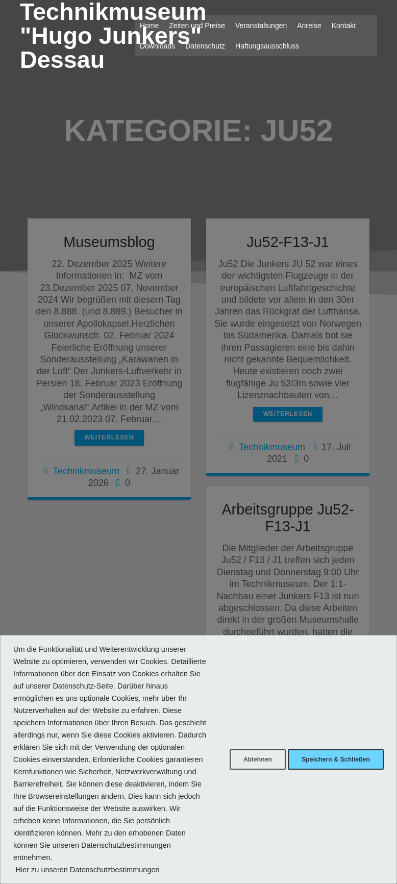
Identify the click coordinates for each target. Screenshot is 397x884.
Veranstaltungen (261, 25)
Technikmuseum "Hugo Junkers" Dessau (113, 35)
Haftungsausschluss (267, 46)
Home (149, 25)
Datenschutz (205, 46)
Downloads (157, 46)
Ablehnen (242, 747)
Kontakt (344, 25)
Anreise (309, 25)
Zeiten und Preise (197, 25)
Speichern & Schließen (330, 747)
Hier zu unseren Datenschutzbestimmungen (87, 870)
